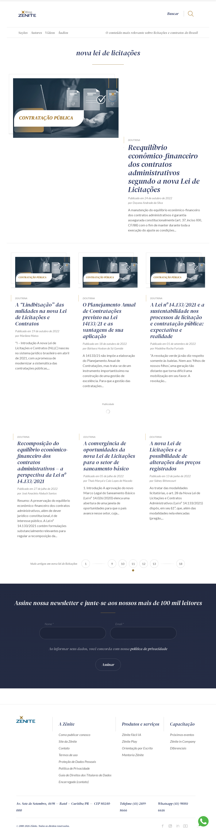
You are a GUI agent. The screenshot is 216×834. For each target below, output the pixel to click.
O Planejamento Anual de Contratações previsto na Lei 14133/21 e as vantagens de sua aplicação (109, 320)
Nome (48, 626)
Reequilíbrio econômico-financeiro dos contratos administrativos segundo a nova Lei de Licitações (163, 168)
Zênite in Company (183, 741)
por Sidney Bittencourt (163, 480)
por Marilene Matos (26, 335)
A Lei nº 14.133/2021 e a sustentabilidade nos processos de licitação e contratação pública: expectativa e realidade (177, 320)
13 (154, 564)
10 (122, 564)
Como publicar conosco (74, 735)
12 (143, 564)
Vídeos (50, 32)
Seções (23, 32)
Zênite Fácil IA (131, 735)
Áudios (63, 32)
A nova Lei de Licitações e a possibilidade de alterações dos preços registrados (175, 456)
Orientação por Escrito (137, 748)
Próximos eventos (182, 735)
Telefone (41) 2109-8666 (133, 807)
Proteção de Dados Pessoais (77, 762)
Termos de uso (68, 755)
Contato (64, 748)
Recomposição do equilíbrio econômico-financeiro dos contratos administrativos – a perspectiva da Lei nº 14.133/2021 (42, 462)
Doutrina (134, 140)
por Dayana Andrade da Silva (145, 203)
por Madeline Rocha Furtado (167, 348)
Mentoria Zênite (133, 755)
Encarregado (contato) (74, 782)
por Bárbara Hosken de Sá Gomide (103, 348)
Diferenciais (178, 748)
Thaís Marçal (95, 480)
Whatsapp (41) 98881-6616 (173, 807)
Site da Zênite (68, 741)
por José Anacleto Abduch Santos (37, 493)
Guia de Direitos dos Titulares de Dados (85, 775)
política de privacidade (148, 650)
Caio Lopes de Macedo (119, 480)
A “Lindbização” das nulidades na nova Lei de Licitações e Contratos (40, 314)
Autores (36, 32)
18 (180, 564)
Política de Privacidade (74, 768)
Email (118, 626)
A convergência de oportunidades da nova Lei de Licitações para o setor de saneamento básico (109, 456)
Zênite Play (129, 741)
